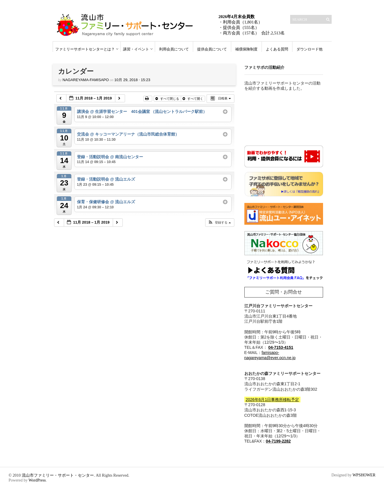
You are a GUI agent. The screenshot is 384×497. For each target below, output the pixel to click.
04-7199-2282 (278, 441)
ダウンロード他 (309, 49)
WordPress (37, 480)
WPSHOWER (364, 475)
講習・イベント (136, 49)
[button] (219, 222)
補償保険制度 (246, 49)
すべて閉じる (167, 98)
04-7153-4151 (280, 347)
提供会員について (212, 49)
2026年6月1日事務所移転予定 (272, 399)
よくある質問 (277, 49)
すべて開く (193, 98)
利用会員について (174, 49)
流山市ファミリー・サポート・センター (58, 475)
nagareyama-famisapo (86, 80)
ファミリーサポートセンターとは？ (85, 49)
